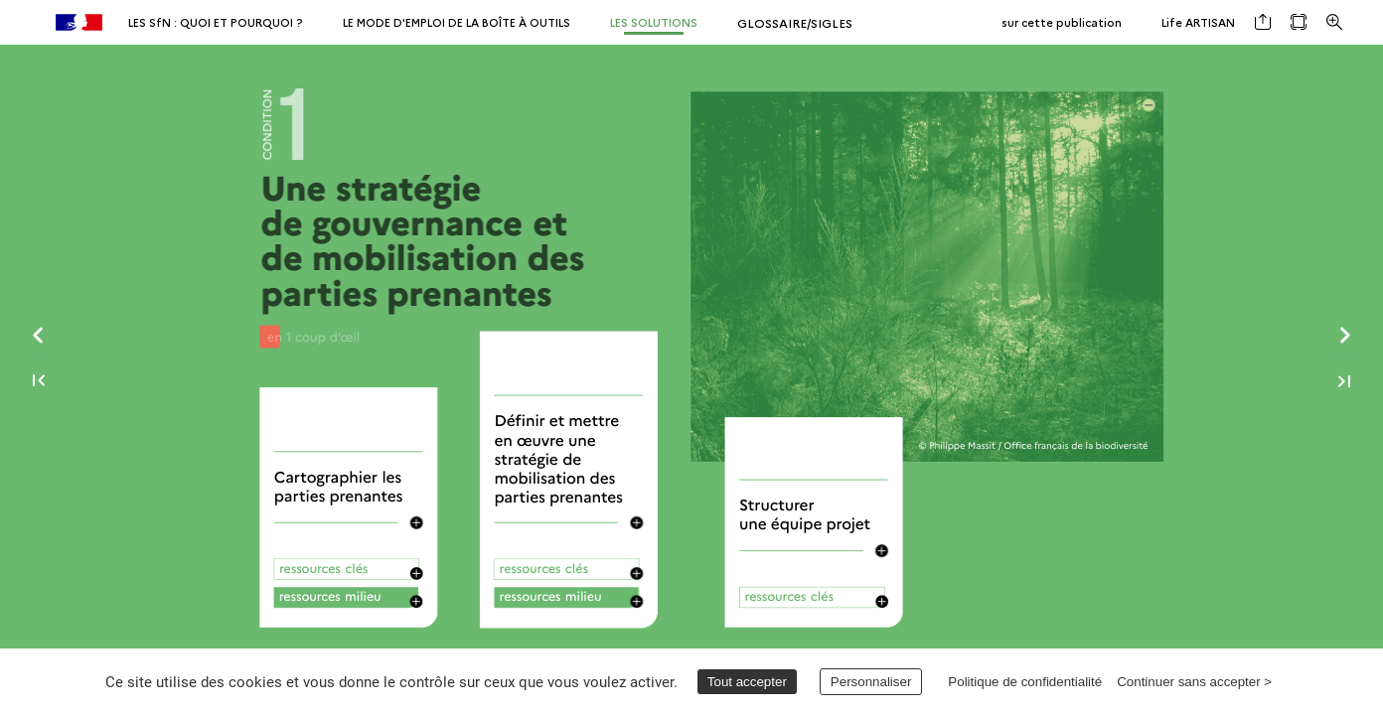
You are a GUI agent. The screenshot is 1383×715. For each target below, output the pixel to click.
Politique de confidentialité (1025, 681)
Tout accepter (747, 681)
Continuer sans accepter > (1194, 681)
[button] (1263, 22)
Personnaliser (871, 681)
